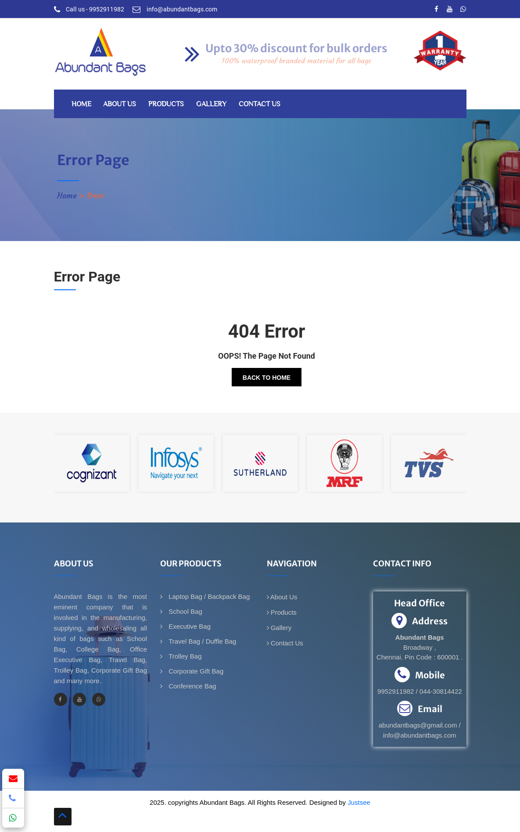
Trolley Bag (184, 656)
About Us (119, 104)
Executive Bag (189, 626)
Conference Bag (191, 686)
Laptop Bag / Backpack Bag (208, 596)
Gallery (211, 104)
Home (81, 104)
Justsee (359, 802)
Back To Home (266, 377)
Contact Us (259, 104)
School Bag (184, 611)
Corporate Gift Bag (195, 671)
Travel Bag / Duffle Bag (201, 641)
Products (166, 104)
